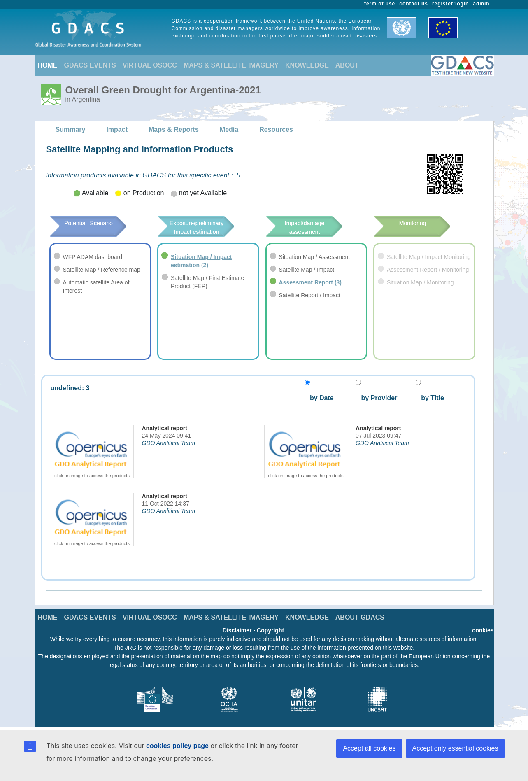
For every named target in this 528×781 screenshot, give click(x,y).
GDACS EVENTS (90, 65)
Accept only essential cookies (455, 748)
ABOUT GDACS (359, 617)
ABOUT (347, 65)
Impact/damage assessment (316, 227)
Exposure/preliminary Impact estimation (208, 227)
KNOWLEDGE (307, 65)
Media (229, 129)
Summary (71, 129)
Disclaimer (237, 630)
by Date (321, 397)
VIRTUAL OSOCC (150, 65)
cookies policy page (177, 745)
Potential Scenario (99, 223)
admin (481, 4)
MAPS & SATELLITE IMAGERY (231, 65)
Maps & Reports (174, 129)
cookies (482, 630)
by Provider (376, 397)
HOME (48, 65)
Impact (117, 129)
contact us (413, 4)
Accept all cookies (369, 748)
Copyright (270, 630)
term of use (379, 4)
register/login (450, 4)
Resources (276, 129)
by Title (430, 397)
